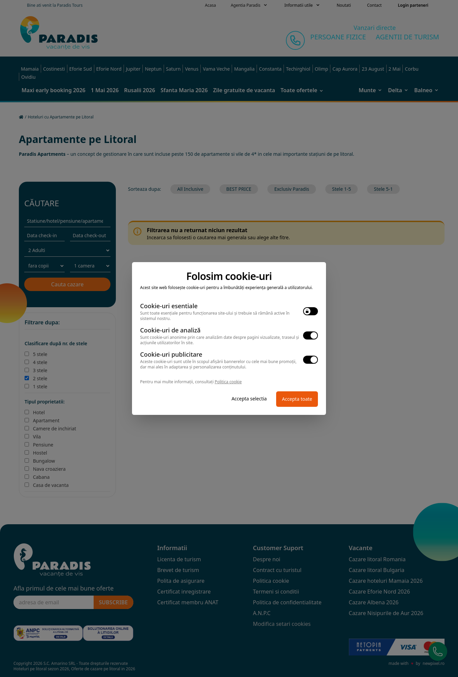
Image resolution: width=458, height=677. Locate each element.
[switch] (310, 311)
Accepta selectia (249, 398)
